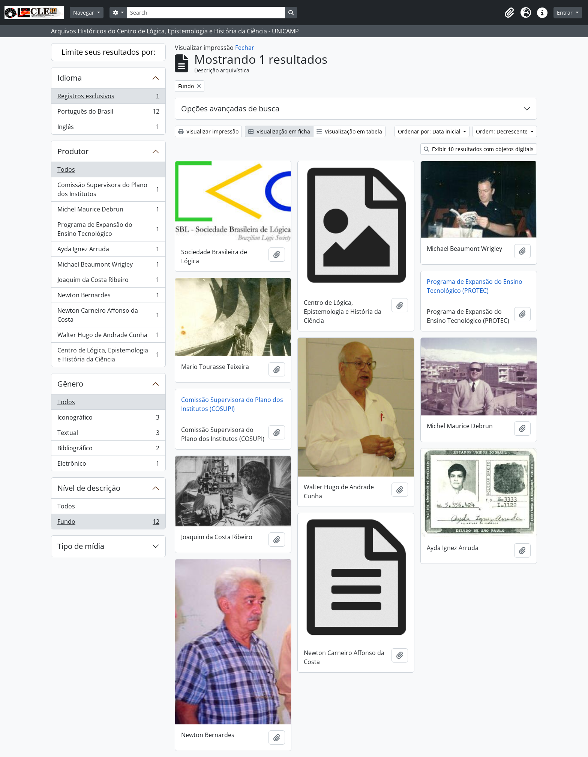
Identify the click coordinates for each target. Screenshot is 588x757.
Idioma (69, 78)
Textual (108, 434)
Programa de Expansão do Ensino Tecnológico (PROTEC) (474, 286)
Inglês (108, 128)
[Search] (206, 12)
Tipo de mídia (80, 546)
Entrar (565, 12)
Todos (66, 169)
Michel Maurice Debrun (108, 211)
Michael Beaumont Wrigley (108, 266)
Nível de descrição (88, 488)
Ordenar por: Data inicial (430, 131)
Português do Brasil (108, 113)
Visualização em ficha (279, 131)
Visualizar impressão (208, 131)
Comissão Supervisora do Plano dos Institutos (108, 189)
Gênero (70, 384)
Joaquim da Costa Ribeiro (108, 281)
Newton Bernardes (108, 297)
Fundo (108, 523)
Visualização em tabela (349, 131)
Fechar (244, 47)
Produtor (72, 151)
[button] (509, 12)
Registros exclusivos (108, 97)
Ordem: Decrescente (502, 131)
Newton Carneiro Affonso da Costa (108, 315)
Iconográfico (108, 419)
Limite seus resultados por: (108, 52)
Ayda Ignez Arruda (108, 250)
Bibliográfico (108, 450)
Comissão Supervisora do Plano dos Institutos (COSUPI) (232, 404)
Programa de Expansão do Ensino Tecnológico (108, 229)
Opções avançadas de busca (230, 108)
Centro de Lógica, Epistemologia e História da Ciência (108, 354)
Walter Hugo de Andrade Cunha (108, 336)
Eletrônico (108, 465)
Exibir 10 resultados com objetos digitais (479, 149)
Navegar (84, 12)
